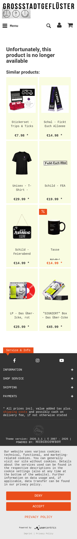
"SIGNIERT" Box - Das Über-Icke (55, 315)
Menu (10, 25)
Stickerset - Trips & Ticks (22, 124)
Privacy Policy (38, 516)
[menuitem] (10, 26)
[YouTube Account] (61, 361)
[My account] (59, 26)
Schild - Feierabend (22, 252)
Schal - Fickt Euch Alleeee (55, 124)
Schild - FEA (55, 186)
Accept (39, 506)
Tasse (55, 250)
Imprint (28, 533)
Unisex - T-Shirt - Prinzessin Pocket (22, 188)
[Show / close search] (48, 26)
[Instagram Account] (37, 361)
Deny (38, 495)
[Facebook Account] (14, 361)
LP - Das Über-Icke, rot (22, 315)
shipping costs (15, 412)
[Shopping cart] (70, 26)
